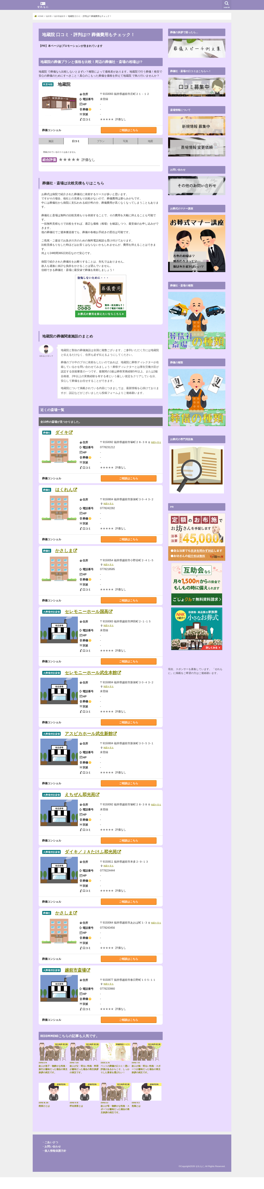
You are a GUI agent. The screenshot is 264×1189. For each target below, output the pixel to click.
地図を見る (108, 446)
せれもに (200, 1178)
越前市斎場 (75, 982)
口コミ (76, 141)
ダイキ (62, 432)
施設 (51, 141)
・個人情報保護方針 (54, 1162)
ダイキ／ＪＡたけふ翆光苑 (91, 859)
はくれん (64, 493)
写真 (125, 141)
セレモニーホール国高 (86, 615)
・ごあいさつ (50, 1153)
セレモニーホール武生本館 (91, 676)
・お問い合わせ (51, 1158)
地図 (150, 141)
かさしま (64, 554)
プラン (101, 141)
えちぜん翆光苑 (80, 799)
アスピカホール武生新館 (89, 737)
